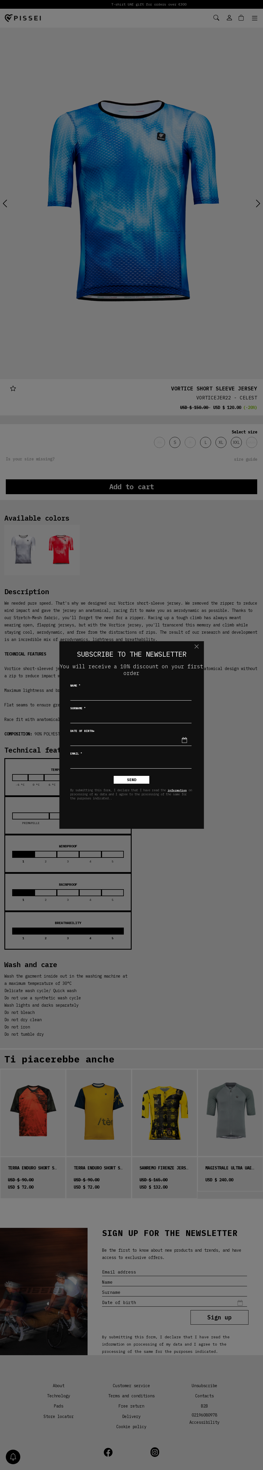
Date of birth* (82, 731)
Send (131, 779)
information (177, 790)
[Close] (197, 646)
